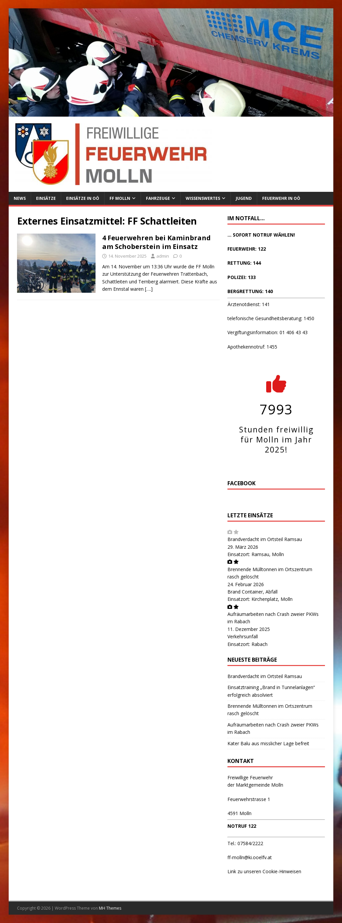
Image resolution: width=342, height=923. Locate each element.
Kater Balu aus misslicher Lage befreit (268, 743)
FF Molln (120, 198)
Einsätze (46, 198)
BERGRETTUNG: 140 (250, 291)
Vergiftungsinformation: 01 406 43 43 (267, 332)
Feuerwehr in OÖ (281, 198)
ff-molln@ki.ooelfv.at (249, 857)
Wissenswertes (203, 198)
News (20, 198)
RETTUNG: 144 (244, 263)
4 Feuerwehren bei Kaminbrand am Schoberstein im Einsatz (156, 242)
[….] (149, 289)
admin (162, 256)
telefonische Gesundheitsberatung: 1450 (270, 318)
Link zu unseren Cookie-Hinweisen (264, 871)
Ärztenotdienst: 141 (248, 304)
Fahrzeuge (158, 198)
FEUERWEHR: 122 (246, 249)
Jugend (244, 198)
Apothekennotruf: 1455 (252, 347)
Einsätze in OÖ (82, 198)
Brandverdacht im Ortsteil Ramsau (264, 539)
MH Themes (110, 908)
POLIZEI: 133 (241, 277)
